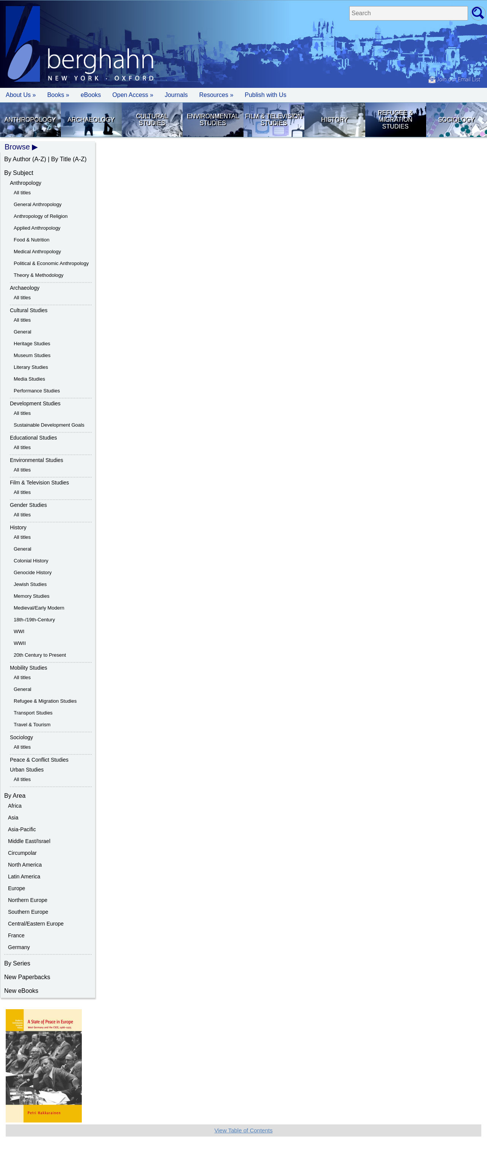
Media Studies (29, 379)
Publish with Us (265, 95)
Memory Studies (31, 596)
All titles (22, 192)
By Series (17, 963)
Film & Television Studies (273, 119)
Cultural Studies (152, 119)
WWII (20, 643)
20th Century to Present (40, 655)
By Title (61, 159)
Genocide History (33, 572)
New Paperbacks (27, 977)
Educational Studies (33, 438)
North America (25, 865)
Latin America (24, 876)
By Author (17, 159)
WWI (19, 631)
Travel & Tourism (32, 724)
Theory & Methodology (39, 275)
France (16, 935)
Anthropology (30, 119)
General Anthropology (38, 204)
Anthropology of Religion (41, 216)
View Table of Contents (244, 1130)
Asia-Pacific (22, 829)
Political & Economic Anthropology (51, 263)
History (334, 119)
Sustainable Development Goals (49, 425)
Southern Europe (28, 912)
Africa (15, 806)
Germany (19, 947)
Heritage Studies (32, 343)
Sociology (456, 119)
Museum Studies (32, 355)
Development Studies (35, 403)
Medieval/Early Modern (39, 608)
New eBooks (21, 991)
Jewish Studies (30, 584)
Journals (176, 95)
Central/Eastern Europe (36, 924)
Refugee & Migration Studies (395, 120)
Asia (13, 818)
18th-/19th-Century (34, 619)
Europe (16, 888)
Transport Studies (33, 713)
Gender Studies (28, 505)
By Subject (18, 173)
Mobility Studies (28, 668)
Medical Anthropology (37, 251)
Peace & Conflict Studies (39, 760)
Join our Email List (454, 80)
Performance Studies (37, 391)
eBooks (91, 95)
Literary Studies (31, 367)
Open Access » (132, 95)
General (22, 332)
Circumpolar (22, 853)
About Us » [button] (21, 95)
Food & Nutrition (31, 240)
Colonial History (31, 561)
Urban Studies (27, 770)
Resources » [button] (216, 95)
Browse (17, 147)
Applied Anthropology (37, 228)
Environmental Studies (213, 119)
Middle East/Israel (29, 841)
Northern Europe (28, 900)
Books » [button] (58, 95)
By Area (14, 795)
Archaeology (91, 119)
